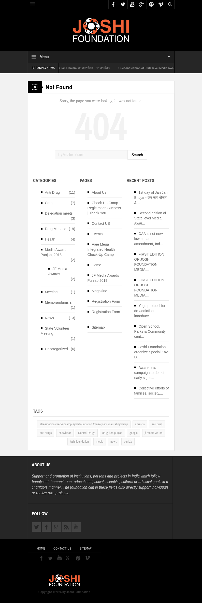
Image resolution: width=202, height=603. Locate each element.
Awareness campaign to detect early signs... (149, 373)
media (99, 442)
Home (96, 265)
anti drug (157, 424)
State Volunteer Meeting (55, 330)
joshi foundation (79, 442)
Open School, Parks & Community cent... (150, 331)
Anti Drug (52, 192)
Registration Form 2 (104, 314)
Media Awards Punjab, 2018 (54, 252)
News (49, 318)
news (113, 442)
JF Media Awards (57, 271)
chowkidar (65, 433)
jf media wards (153, 433)
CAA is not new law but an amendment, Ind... (148, 239)
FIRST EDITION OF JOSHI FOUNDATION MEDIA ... (149, 262)
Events (97, 234)
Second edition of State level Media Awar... (150, 218)
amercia (140, 424)
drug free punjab (112, 433)
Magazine (99, 291)
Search (137, 155)
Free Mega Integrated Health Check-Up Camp (101, 249)
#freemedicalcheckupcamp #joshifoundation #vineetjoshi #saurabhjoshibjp (84, 424)
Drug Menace (55, 229)
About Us (99, 192)
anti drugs (46, 433)
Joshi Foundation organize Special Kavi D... (151, 352)
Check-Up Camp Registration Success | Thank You (104, 208)
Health (50, 239)
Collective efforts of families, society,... (151, 390)
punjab (128, 442)
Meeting (51, 292)
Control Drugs (86, 433)
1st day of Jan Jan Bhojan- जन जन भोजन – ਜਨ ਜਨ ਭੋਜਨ (83, 67)
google (133, 433)
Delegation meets (59, 213)
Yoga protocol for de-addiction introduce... (149, 311)
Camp (49, 203)
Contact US (101, 223)
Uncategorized (56, 349)
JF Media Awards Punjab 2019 (103, 278)
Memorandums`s (58, 302)
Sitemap (98, 327)
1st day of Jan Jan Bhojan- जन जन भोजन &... (151, 197)
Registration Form (106, 301)
